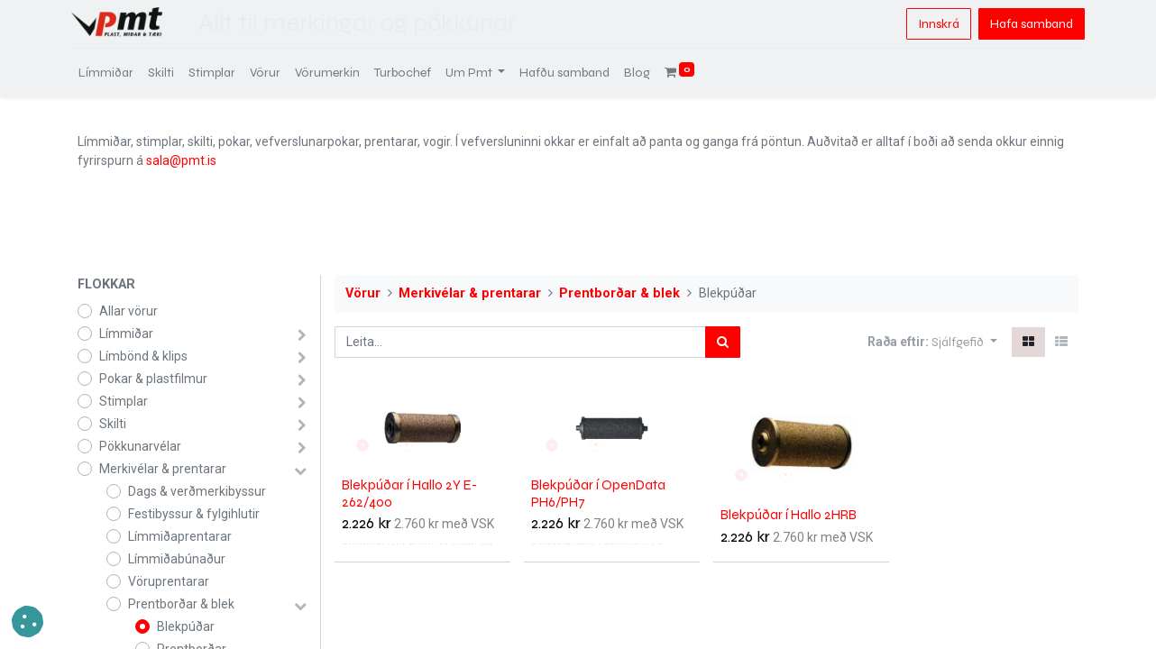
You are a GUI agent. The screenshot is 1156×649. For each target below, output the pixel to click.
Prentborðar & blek (181, 604)
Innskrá (932, 24)
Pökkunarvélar (140, 446)
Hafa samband (1025, 24)
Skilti (112, 423)
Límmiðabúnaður (176, 559)
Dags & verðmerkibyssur (197, 491)
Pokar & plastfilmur (153, 378)
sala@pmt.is (181, 160)
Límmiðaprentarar (180, 536)
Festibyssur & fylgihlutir (194, 514)
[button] (964, 342)
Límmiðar (126, 333)
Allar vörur (128, 311)
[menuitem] (112, 72)
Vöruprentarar (168, 581)
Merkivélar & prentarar (162, 469)
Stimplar (123, 401)
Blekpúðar (186, 626)
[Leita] (722, 342)
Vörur (363, 293)
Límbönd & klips (143, 356)
